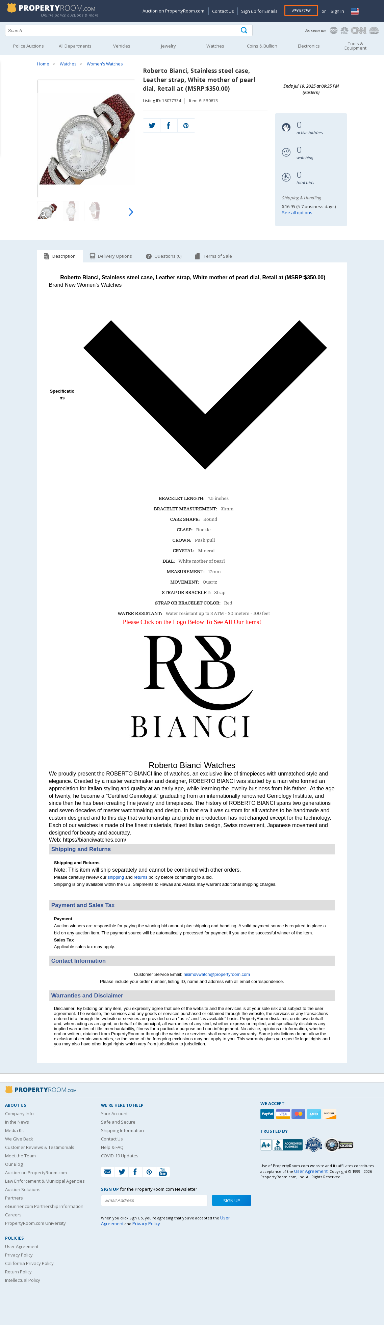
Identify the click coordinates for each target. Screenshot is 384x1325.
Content (6, 86)
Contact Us (223, 11)
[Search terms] (129, 30)
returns (140, 877)
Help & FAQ (112, 1147)
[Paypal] (268, 1114)
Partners (14, 1198)
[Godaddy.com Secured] (340, 1145)
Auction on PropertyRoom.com (173, 11)
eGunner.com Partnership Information (44, 1206)
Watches (68, 64)
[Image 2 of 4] (71, 211)
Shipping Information (122, 1130)
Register (301, 10)
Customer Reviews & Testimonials (39, 1147)
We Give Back (19, 1139)
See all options (297, 212)
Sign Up (231, 1200)
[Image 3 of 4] (94, 211)
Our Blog (14, 1164)
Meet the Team (20, 1156)
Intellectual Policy (22, 1280)
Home (43, 64)
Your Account (114, 1113)
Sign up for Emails (259, 11)
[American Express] (315, 1114)
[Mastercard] (299, 1114)
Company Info (19, 1113)
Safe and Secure (118, 1122)
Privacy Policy (19, 1255)
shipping (116, 877)
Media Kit (14, 1130)
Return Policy (18, 1272)
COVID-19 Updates (119, 1156)
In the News (17, 1122)
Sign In (337, 11)
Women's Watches (105, 64)
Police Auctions (28, 46)
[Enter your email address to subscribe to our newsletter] (154, 1200)
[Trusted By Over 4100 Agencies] (314, 1145)
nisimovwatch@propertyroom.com (216, 974)
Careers (13, 1215)
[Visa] (283, 1114)
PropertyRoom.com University (35, 1223)
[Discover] (330, 1114)
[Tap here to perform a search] (244, 30)
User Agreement (22, 1246)
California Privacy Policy (29, 1263)
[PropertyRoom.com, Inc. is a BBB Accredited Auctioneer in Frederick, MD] (282, 1144)
